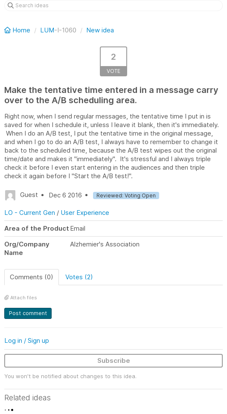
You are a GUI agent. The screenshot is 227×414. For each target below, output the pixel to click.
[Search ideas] (113, 5)
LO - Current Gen (29, 212)
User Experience (85, 212)
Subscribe (113, 360)
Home (18, 30)
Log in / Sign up (26, 340)
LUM (47, 30)
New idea (100, 30)
